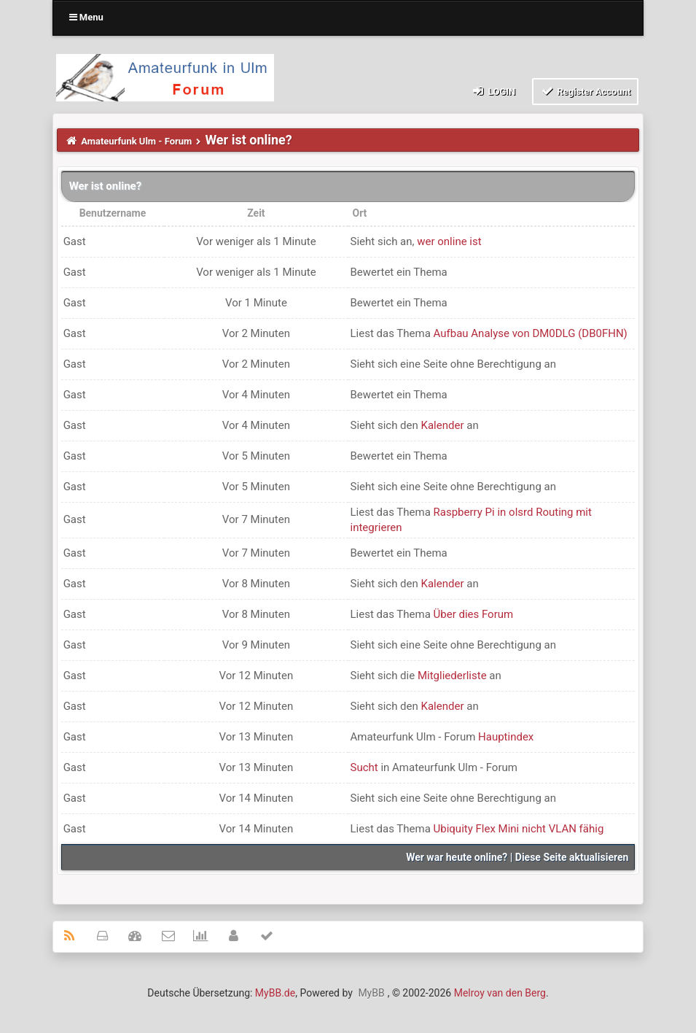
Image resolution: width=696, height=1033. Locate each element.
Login (493, 91)
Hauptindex (505, 736)
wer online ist (449, 241)
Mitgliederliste (452, 675)
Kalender (442, 425)
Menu (86, 17)
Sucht (364, 767)
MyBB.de (275, 993)
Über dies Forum (474, 614)
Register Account (585, 91)
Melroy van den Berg (500, 993)
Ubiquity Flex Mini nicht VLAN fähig (519, 828)
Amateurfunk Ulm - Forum (136, 141)
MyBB (371, 993)
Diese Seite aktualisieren (572, 857)
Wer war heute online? (456, 857)
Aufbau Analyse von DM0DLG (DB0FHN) (530, 333)
